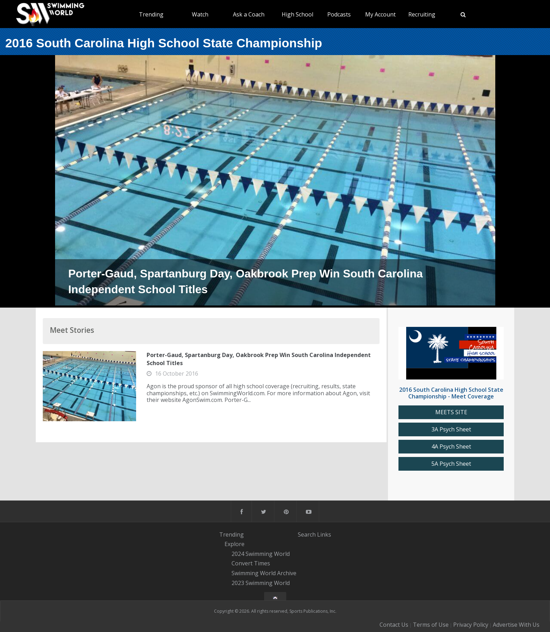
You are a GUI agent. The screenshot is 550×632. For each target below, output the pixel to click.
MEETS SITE (451, 412)
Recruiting (421, 14)
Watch (200, 14)
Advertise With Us (516, 624)
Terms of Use (431, 624)
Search (307, 534)
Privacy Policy (470, 624)
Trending (151, 14)
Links (324, 534)
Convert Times (251, 563)
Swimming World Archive (264, 573)
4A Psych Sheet (451, 446)
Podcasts (339, 14)
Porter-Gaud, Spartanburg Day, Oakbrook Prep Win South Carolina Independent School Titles (259, 359)
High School (297, 14)
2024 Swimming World (261, 554)
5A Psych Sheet (451, 463)
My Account (380, 14)
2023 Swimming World (261, 583)
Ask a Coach (248, 14)
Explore (234, 544)
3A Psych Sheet (451, 429)
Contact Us (394, 624)
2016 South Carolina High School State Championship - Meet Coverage (451, 393)
